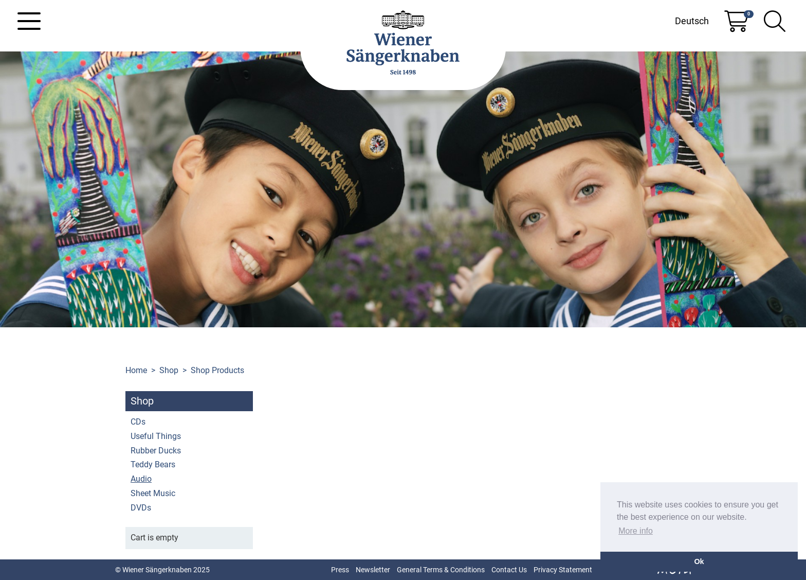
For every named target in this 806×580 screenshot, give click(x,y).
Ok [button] (699, 561)
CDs (138, 422)
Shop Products (217, 370)
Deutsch (692, 20)
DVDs (141, 508)
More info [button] (635, 530)
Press (340, 570)
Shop (168, 370)
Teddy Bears (153, 464)
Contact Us (509, 570)
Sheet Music (153, 493)
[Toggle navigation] (29, 21)
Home (136, 370)
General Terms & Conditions (441, 570)
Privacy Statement (563, 570)
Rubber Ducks (156, 450)
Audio (141, 479)
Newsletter (373, 570)
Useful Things (156, 436)
